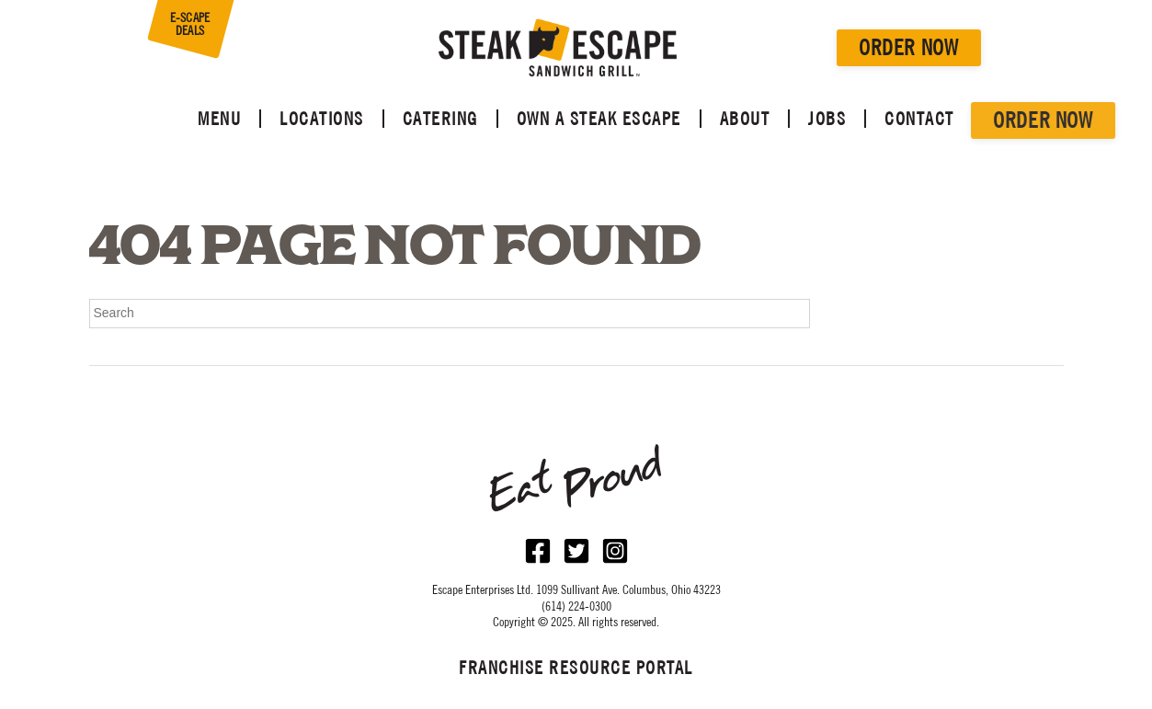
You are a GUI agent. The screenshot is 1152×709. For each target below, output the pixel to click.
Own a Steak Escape (599, 119)
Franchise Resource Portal (576, 668)
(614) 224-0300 (576, 606)
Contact (919, 119)
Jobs (827, 119)
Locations (321, 119)
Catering (440, 119)
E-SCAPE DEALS (190, 24)
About (745, 119)
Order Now (908, 47)
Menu (219, 119)
